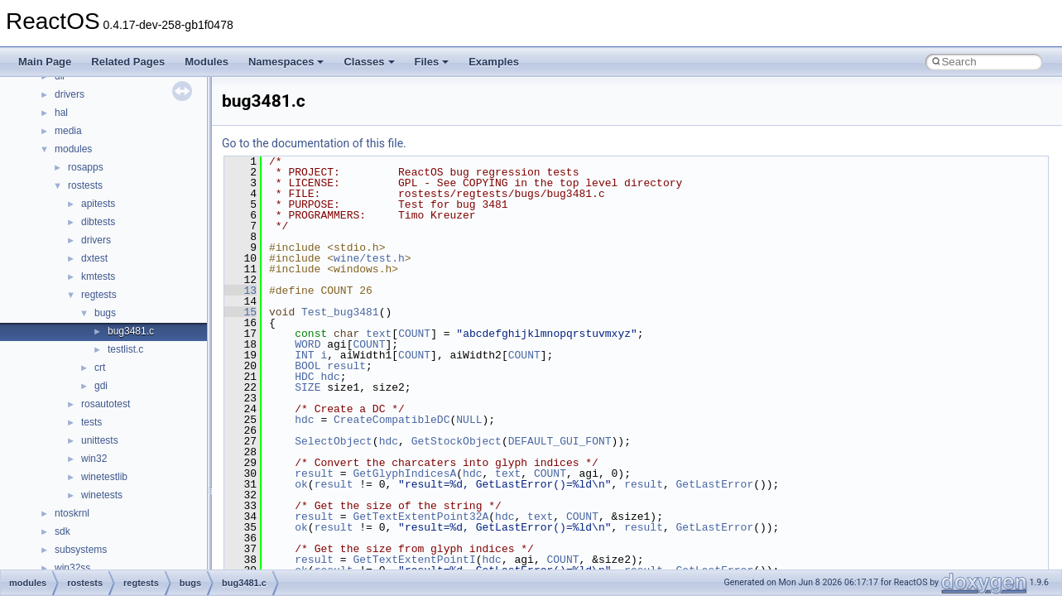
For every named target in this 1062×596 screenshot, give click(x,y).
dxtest (94, 258)
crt (99, 367)
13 (240, 290)
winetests (102, 495)
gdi (101, 386)
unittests (99, 440)
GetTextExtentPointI (414, 559)
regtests (99, 294)
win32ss (72, 568)
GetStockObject (456, 441)
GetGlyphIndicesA (404, 473)
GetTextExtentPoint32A (420, 516)
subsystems (81, 549)
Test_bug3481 (340, 312)
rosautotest (105, 404)
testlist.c (125, 349)
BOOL (307, 365)
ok (301, 484)
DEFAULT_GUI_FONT (560, 441)
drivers (69, 94)
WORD (307, 344)
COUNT (414, 333)
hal (61, 112)
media (68, 131)
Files (432, 61)
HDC (304, 376)
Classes (369, 61)
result (346, 365)
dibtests (98, 222)
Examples (494, 61)
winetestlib (104, 477)
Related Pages (128, 61)
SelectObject (333, 441)
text (379, 333)
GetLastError (715, 484)
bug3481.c (131, 331)
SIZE (307, 387)
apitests (98, 203)
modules (73, 149)
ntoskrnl (72, 513)
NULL (469, 419)
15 (240, 312)
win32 (94, 458)
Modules (206, 61)
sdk (62, 531)
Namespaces (286, 61)
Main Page (44, 61)
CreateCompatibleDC (391, 419)
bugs (105, 313)
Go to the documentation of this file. (314, 143)
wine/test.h (369, 258)
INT (304, 355)
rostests (85, 185)
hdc (329, 376)
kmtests (98, 276)
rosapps (85, 167)
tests (91, 422)
